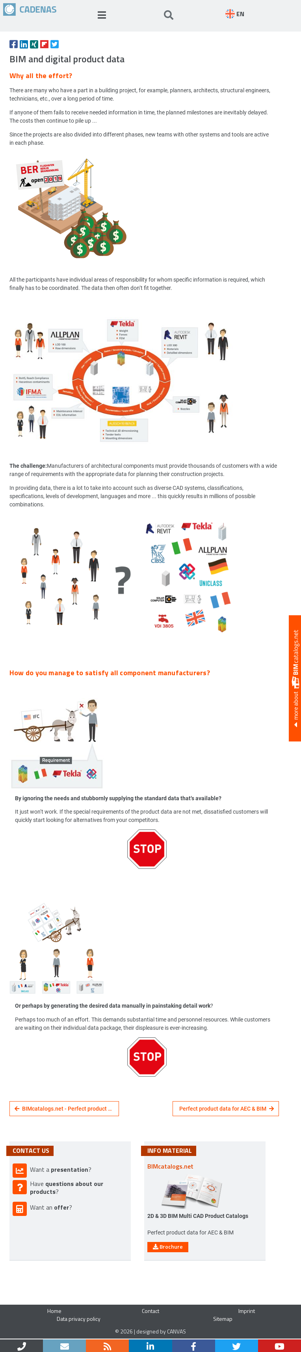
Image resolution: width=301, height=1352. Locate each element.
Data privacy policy (78, 1318)
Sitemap (222, 1318)
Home (54, 1311)
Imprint (246, 1311)
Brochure (168, 1246)
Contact (150, 1311)
